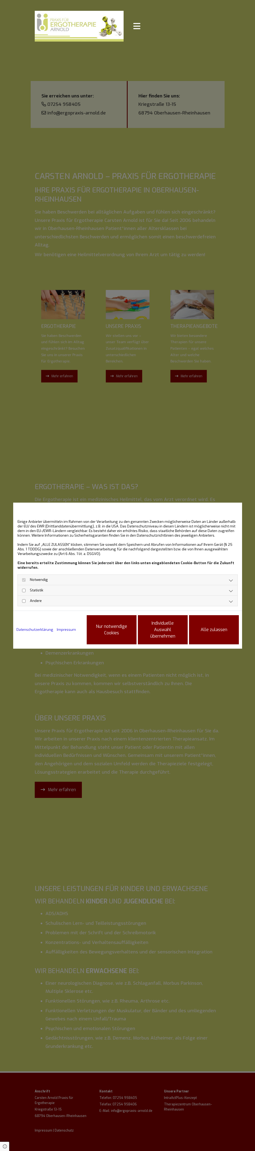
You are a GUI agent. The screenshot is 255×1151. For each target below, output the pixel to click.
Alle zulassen (214, 629)
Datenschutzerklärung (34, 629)
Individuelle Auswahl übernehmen (162, 629)
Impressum (66, 629)
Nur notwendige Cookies (111, 630)
